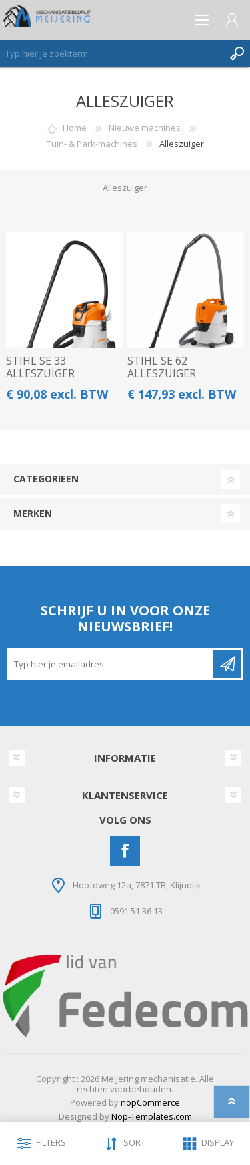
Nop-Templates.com (151, 1116)
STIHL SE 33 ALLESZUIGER (40, 367)
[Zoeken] (111, 53)
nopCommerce (150, 1102)
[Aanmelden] (111, 664)
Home (75, 128)
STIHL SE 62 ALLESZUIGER (161, 367)
